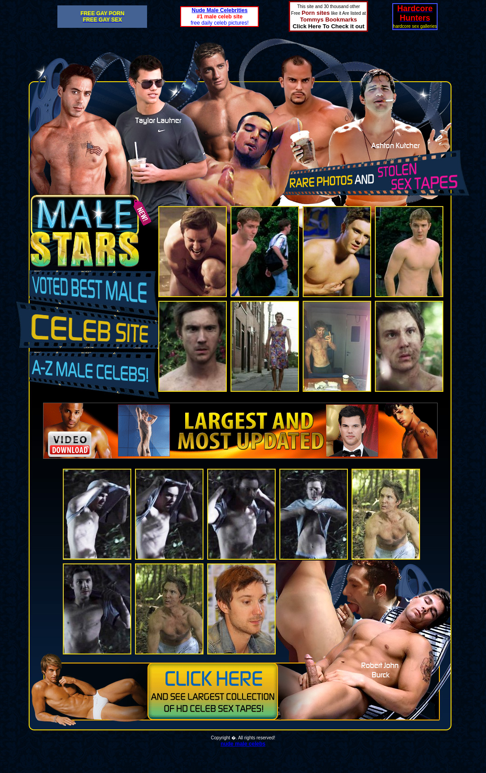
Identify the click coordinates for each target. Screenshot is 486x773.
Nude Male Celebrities (220, 10)
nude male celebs (243, 744)
